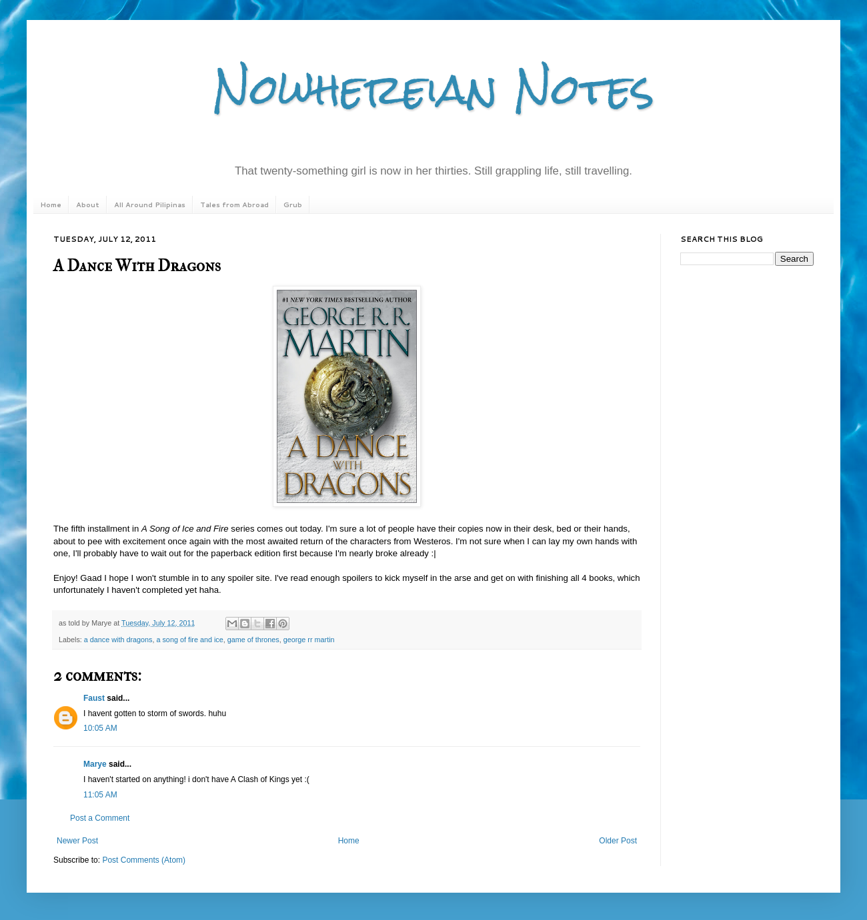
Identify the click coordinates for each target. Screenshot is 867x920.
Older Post (618, 840)
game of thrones (253, 640)
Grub (292, 204)
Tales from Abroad (234, 204)
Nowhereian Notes (433, 89)
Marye (95, 764)
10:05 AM (100, 728)
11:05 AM (100, 794)
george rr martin (309, 640)
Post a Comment (99, 818)
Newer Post (77, 840)
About (87, 204)
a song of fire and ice (189, 640)
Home (50, 204)
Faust (94, 698)
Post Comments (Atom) (143, 860)
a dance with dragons (118, 640)
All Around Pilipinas (149, 204)
